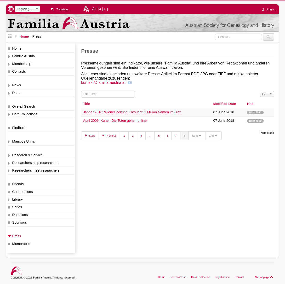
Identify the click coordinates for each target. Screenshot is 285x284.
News (16, 85)
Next (197, 135)
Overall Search (23, 106)
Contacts (19, 71)
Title (86, 104)
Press (16, 236)
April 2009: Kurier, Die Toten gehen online (115, 120)
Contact (239, 277)
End (213, 135)
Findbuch (19, 128)
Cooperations (22, 192)
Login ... (270, 9)
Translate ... (63, 9)
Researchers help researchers (35, 163)
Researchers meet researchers (36, 170)
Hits (250, 104)
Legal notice (222, 277)
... (150, 135)
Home (16, 48)
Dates (16, 93)
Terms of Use (178, 277)
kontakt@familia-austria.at (104, 83)
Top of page (264, 277)
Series (17, 207)
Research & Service (27, 155)
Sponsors (19, 222)
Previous (109, 135)
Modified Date (224, 104)
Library (17, 199)
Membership (21, 64)
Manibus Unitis (23, 141)
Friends (18, 184)
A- (104, 9)
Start (90, 135)
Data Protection (200, 277)
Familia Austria (23, 56)
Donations (20, 215)
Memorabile (21, 244)
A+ (94, 9)
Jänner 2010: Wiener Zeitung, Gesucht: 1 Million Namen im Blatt (132, 112)
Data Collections (24, 114)
